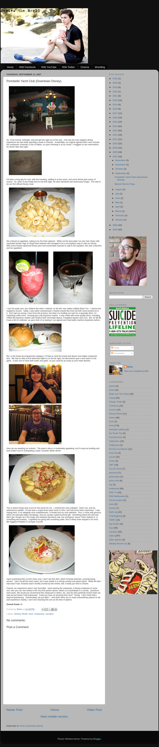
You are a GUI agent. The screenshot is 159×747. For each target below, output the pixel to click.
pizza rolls (114, 480)
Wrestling (100, 67)
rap (110, 484)
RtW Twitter (68, 67)
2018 (115, 109)
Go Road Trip (115, 433)
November (120, 164)
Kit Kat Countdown (118, 449)
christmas (114, 406)
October (119, 169)
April (117, 206)
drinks (112, 417)
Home (10, 67)
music (112, 461)
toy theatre (114, 524)
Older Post (94, 709)
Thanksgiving (115, 516)
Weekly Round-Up (118, 543)
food (31, 614)
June (118, 198)
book (111, 390)
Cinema (85, 67)
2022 (115, 91)
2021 (115, 96)
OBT (111, 465)
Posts (115, 348)
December (120, 160)
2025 (115, 83)
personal (113, 472)
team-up (113, 512)
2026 (115, 78)
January (119, 219)
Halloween (114, 441)
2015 (115, 122)
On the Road (115, 469)
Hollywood (114, 445)
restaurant (39, 614)
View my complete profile (136, 371)
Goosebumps (115, 437)
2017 (115, 113)
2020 (115, 100)
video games (115, 539)
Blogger (97, 739)
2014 (115, 126)
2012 (115, 135)
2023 (115, 87)
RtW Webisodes (117, 496)
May (117, 202)
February (120, 215)
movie (112, 457)
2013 (115, 130)
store (111, 504)
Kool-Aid (113, 453)
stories (112, 508)
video (111, 535)
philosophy (114, 476)
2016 (115, 117)
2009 (115, 148)
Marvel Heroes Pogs (125, 184)
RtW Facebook (27, 67)
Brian (130, 367)
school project (116, 500)
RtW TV (113, 492)
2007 (115, 156)
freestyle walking (117, 429)
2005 (115, 229)
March (118, 211)
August (119, 189)
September (121, 173)
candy (112, 398)
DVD (111, 421)
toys (111, 528)
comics (112, 409)
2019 (115, 104)
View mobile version (54, 716)
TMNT (112, 520)
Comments (117, 353)
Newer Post (14, 709)
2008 (115, 152)
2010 (115, 143)
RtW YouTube (48, 67)
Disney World (20, 614)
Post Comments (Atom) (31, 726)
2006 (115, 225)
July (117, 193)
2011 (115, 139)
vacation (49, 614)
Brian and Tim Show (119, 394)
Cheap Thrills (115, 402)
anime (112, 386)
